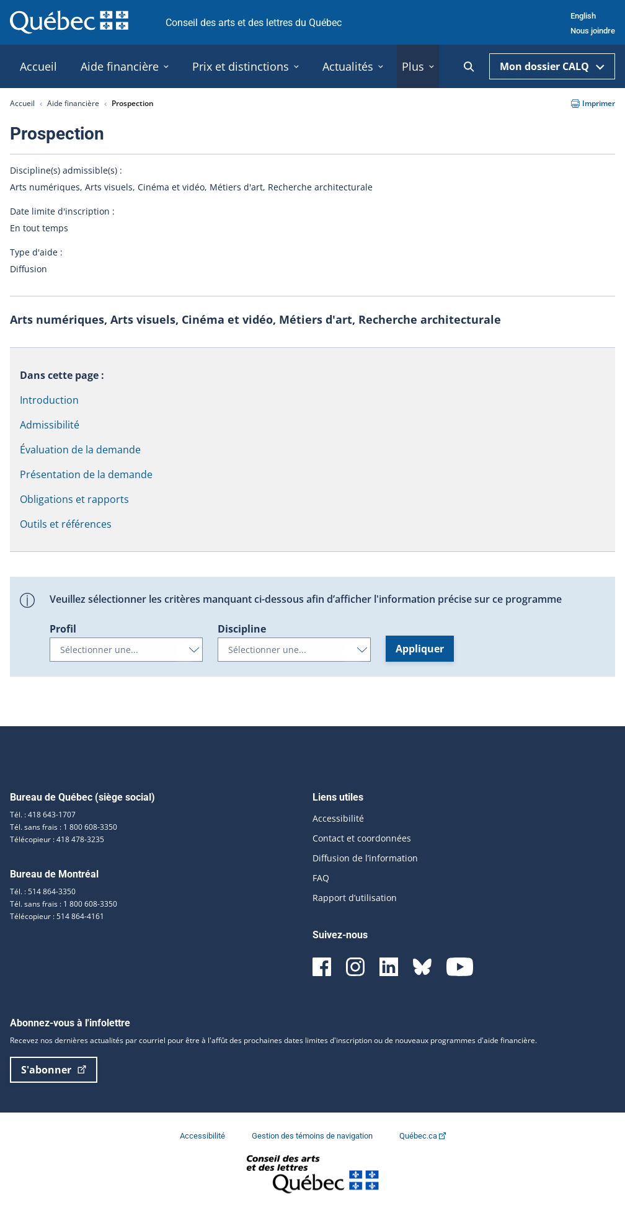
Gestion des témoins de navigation (313, 1135)
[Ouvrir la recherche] (469, 67)
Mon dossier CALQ (552, 66)
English (583, 15)
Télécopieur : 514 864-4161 (57, 916)
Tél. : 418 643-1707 (43, 814)
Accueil (22, 103)
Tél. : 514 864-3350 (43, 891)
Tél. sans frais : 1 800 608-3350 (63, 827)
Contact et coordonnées (361, 838)
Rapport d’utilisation (354, 898)
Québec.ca (422, 1135)
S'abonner (53, 1070)
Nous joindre (592, 30)
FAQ (320, 878)
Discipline (242, 629)
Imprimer (593, 103)
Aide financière (73, 103)
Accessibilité (338, 818)
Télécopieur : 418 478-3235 (57, 839)
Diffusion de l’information (365, 858)
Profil (63, 629)
